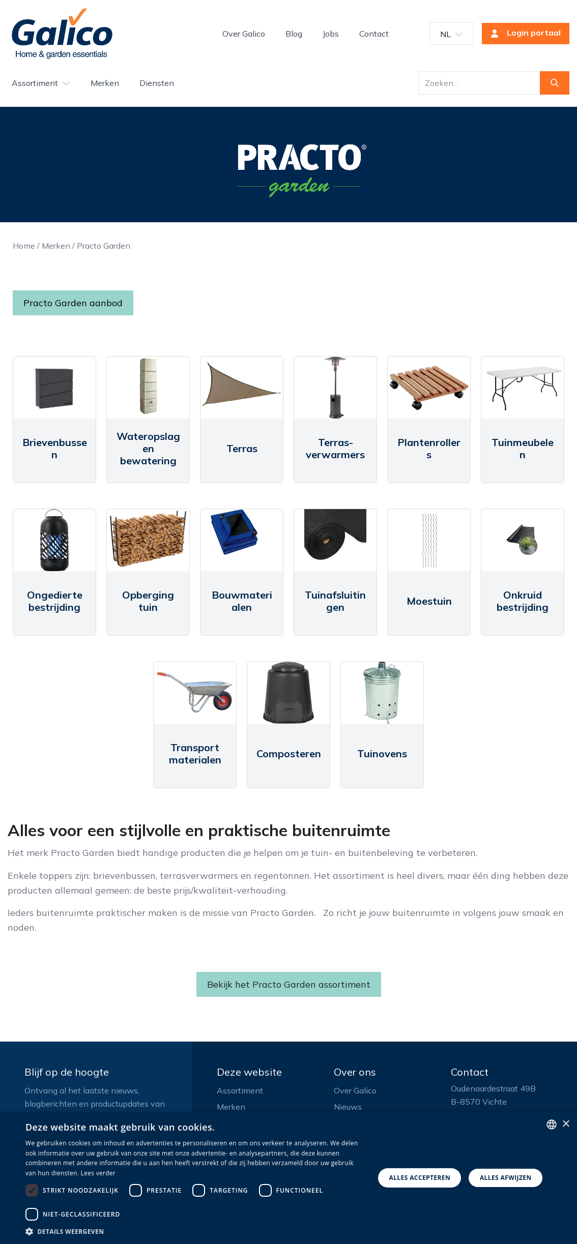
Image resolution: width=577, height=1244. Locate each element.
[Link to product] (54, 388)
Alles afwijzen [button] (506, 1177)
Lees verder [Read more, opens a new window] (98, 1173)
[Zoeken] (554, 83)
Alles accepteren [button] (419, 1177)
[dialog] (288, 1178)
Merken (56, 246)
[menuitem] (243, 33)
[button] (194, 1231)
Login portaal (522, 33)
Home (24, 246)
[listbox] (551, 1124)
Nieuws (348, 1107)
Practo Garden (103, 246)
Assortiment (240, 1090)
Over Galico (355, 1090)
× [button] (565, 1124)
